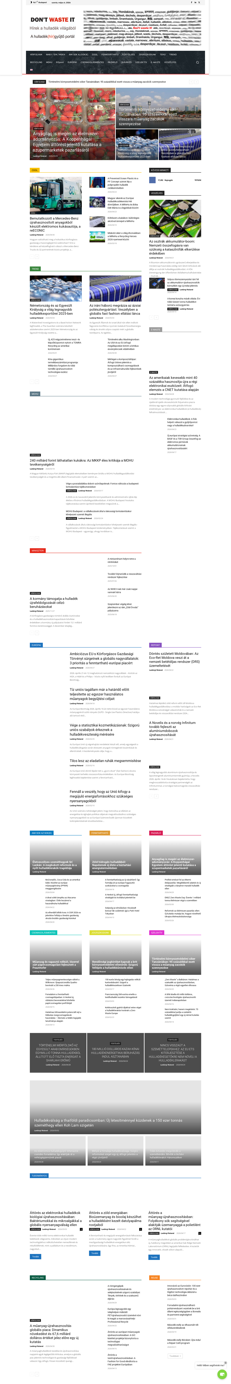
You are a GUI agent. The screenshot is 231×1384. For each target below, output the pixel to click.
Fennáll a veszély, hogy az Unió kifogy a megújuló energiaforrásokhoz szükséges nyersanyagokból (101, 796)
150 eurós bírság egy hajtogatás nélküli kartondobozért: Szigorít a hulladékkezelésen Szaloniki (122, 982)
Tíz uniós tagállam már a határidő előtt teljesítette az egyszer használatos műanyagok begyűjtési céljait (99, 694)
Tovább (35, 1256)
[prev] (191, 82)
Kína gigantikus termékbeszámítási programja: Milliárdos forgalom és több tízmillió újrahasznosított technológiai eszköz (63, 365)
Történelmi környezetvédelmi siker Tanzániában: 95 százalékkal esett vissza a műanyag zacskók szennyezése (173, 963)
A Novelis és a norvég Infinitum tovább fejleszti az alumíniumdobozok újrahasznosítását (172, 729)
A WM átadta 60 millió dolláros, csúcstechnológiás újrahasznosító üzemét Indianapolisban (180, 997)
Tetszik (198, 180)
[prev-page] (32, 257)
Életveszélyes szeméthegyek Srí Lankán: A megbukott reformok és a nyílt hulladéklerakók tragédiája (55, 865)
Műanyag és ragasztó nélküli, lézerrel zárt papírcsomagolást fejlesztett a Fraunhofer (56, 964)
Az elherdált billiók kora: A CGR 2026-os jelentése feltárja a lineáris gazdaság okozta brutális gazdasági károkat (63, 915)
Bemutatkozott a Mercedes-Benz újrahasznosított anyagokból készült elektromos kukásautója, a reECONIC (55, 224)
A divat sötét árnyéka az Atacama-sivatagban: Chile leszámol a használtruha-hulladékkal (60, 900)
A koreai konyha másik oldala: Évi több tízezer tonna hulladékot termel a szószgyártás (183, 301)
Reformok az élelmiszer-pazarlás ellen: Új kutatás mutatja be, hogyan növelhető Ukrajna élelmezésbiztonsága (183, 914)
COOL (33, 213)
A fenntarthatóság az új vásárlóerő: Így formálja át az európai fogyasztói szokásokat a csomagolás (122, 883)
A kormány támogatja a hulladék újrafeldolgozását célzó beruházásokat (54, 603)
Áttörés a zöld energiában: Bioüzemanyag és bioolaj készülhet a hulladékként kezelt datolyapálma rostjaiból (115, 1219)
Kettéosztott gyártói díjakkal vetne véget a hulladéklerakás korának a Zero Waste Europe (123, 1010)
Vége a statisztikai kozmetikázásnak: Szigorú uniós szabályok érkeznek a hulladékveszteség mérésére (104, 729)
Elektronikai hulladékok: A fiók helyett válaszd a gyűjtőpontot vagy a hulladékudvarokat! (182, 422)
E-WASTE (153, 372)
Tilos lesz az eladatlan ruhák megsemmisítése (105, 761)
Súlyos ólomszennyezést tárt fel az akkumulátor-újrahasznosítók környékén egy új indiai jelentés (183, 282)
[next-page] (37, 257)
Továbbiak (175, 1356)
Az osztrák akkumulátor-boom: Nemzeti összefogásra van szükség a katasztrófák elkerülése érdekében (174, 247)
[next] (196, 82)
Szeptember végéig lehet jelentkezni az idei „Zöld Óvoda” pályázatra (123, 607)
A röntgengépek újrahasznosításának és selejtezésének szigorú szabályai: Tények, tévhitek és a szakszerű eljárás (124, 1292)
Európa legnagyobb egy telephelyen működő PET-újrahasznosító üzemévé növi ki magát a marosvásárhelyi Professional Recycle (124, 1315)
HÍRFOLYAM (38, 129)
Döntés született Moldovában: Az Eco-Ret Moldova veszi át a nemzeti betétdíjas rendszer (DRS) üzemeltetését (174, 660)
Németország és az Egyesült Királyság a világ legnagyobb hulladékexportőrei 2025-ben (51, 310)
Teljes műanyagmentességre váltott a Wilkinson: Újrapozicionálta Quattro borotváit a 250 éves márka (62, 982)
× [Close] (225, 1362)
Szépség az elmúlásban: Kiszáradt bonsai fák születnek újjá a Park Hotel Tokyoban (122, 911)
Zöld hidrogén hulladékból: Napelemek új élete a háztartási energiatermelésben (111, 865)
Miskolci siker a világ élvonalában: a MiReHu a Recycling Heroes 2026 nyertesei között (124, 236)
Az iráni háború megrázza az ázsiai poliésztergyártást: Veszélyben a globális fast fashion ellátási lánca (115, 310)
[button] (197, 62)
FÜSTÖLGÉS (58, 1040)
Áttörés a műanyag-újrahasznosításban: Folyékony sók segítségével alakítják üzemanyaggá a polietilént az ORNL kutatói (174, 1221)
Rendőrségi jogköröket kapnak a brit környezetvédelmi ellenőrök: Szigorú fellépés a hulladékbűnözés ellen (115, 964)
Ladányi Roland (36, 235)
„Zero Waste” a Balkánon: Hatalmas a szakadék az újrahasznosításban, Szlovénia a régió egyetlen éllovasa (182, 982)
